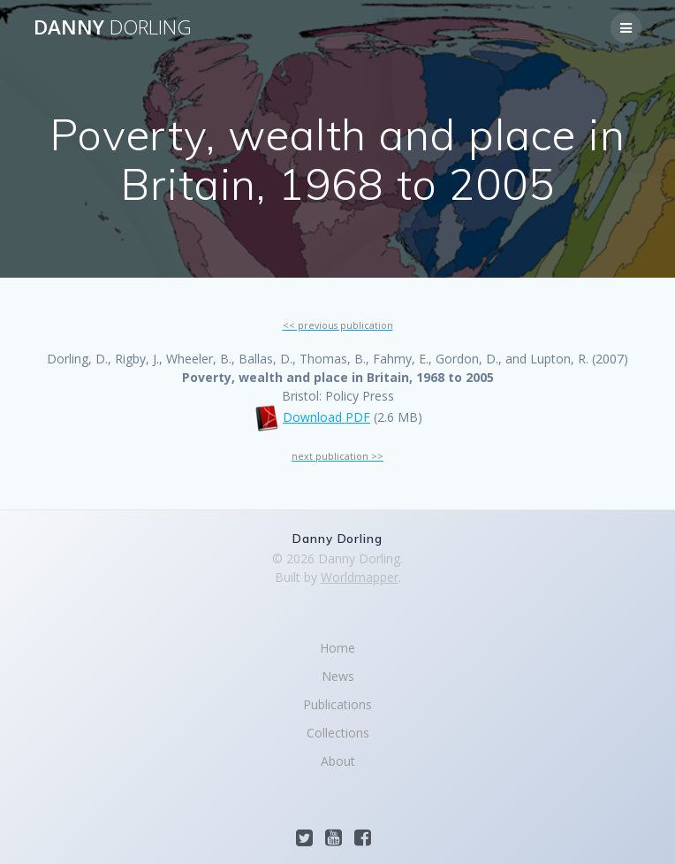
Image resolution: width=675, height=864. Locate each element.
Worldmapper (359, 577)
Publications (337, 704)
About (338, 761)
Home (337, 647)
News (338, 676)
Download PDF (326, 417)
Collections (338, 732)
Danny (113, 27)
